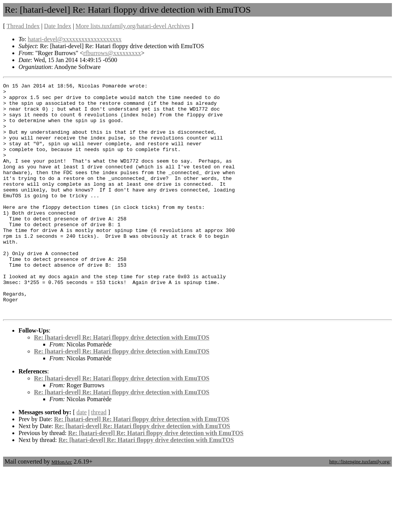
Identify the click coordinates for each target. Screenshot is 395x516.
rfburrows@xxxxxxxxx (112, 53)
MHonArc (61, 508)
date (81, 458)
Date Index (57, 26)
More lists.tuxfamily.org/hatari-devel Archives (133, 26)
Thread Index (23, 26)
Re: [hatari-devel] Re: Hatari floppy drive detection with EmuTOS (121, 383)
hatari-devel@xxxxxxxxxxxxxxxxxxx (75, 39)
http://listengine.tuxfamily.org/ (359, 508)
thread (98, 458)
